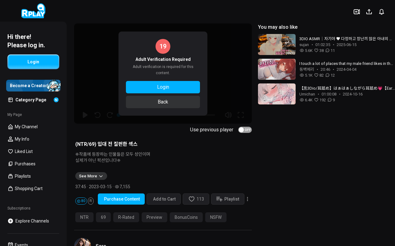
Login (163, 87)
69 (103, 217)
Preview (154, 217)
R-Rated (126, 217)
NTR (84, 217)
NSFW (216, 217)
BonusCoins (186, 217)
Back (163, 102)
